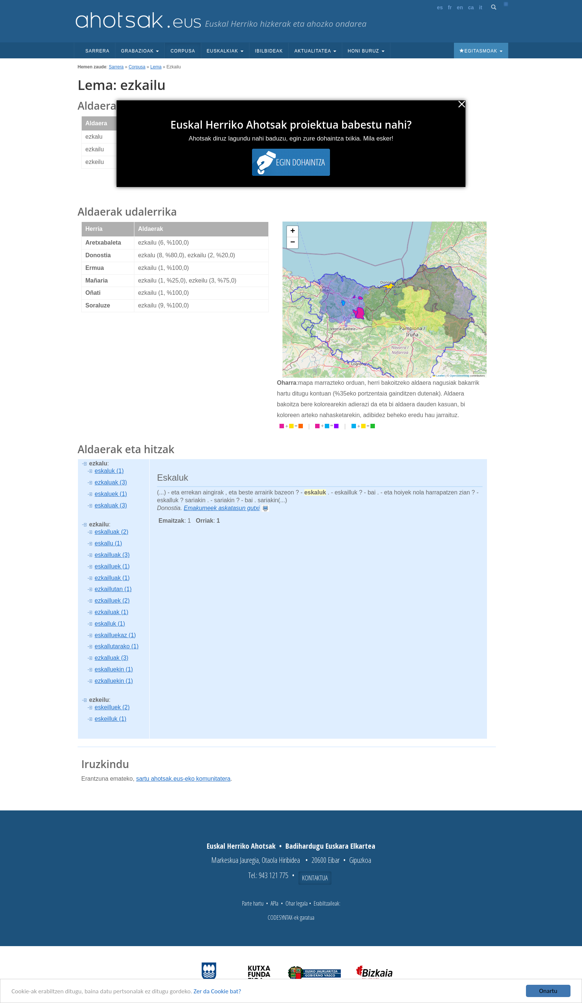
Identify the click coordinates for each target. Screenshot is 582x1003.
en (460, 7)
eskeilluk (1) (110, 719)
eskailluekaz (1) (115, 635)
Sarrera (97, 51)
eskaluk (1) (109, 471)
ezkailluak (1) (112, 578)
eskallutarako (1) (116, 646)
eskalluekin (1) (114, 669)
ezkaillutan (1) (113, 589)
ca (471, 7)
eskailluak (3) (112, 555)
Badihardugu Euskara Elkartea (330, 846)
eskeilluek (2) (112, 707)
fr (450, 7)
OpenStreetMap (460, 375)
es (440, 7)
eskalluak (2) (111, 532)
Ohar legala (296, 903)
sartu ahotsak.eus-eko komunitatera (183, 778)
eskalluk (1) (110, 623)
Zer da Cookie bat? (217, 992)
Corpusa (182, 51)
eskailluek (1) (112, 566)
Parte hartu (253, 903)
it (481, 7)
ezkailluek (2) (112, 600)
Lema (155, 67)
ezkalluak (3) (111, 658)
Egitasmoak (481, 51)
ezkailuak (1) (111, 612)
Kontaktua (315, 877)
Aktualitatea (315, 51)
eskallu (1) (108, 543)
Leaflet (439, 375)
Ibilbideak (269, 51)
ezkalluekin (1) (114, 681)
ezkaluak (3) (111, 482)
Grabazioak (140, 51)
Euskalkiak (225, 51)
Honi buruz (366, 51)
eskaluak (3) (111, 505)
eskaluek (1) (111, 494)
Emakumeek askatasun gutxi (222, 508)
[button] (292, 231)
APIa (274, 903)
